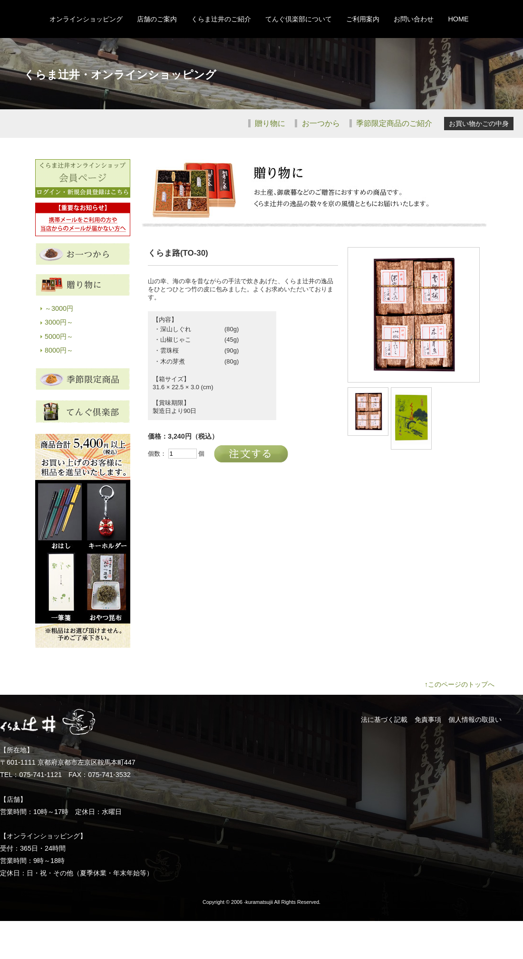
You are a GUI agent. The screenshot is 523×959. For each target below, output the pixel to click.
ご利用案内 (362, 19)
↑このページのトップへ (459, 684)
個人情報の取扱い (475, 719)
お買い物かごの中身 (479, 123)
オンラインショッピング (86, 19)
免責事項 (428, 719)
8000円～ (59, 350)
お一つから (319, 123)
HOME (458, 19)
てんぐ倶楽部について (298, 19)
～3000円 (59, 308)
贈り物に (269, 123)
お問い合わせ (414, 19)
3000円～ (59, 322)
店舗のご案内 (157, 19)
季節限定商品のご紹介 (393, 123)
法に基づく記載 (384, 719)
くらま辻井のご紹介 (221, 19)
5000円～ (59, 336)
